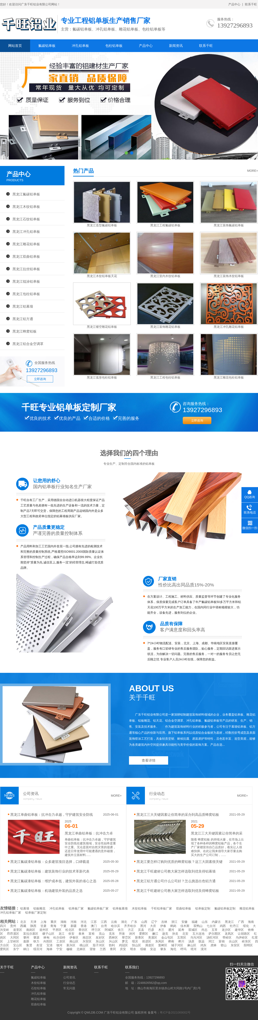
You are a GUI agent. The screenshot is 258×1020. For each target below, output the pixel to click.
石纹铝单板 (38, 988)
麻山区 (191, 945)
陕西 (33, 926)
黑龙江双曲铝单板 (26, 256)
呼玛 (183, 949)
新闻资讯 (176, 46)
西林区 (113, 937)
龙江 (61, 933)
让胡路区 (244, 933)
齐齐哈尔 (130, 926)
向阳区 (47, 941)
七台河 (211, 926)
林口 (26, 949)
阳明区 (248, 945)
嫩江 (155, 933)
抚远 (201, 941)
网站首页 (15, 46)
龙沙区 (226, 929)
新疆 (74, 926)
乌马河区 (196, 937)
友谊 (39, 945)
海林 (49, 949)
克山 (102, 933)
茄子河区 (99, 945)
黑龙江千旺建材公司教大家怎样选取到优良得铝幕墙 (176, 871)
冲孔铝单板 (80, 46)
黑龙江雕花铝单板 (26, 244)
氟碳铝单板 (46, 46)
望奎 (93, 949)
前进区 (146, 941)
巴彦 (151, 929)
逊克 (165, 933)
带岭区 (227, 937)
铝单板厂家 (76, 908)
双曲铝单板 (183, 908)
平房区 (56, 929)
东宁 (16, 949)
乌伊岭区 (242, 937)
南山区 (73, 941)
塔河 (193, 949)
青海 (53, 926)
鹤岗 (173, 926)
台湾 (104, 926)
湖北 (124, 921)
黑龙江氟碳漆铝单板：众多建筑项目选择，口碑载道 (49, 862)
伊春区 (73, 937)
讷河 (132, 933)
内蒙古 (216, 921)
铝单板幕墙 (120, 908)
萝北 (125, 941)
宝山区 (17, 945)
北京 (23, 921)
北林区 (81, 949)
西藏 (23, 926)
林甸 (46, 937)
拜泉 (122, 933)
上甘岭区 (13, 941)
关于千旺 (7, 967)
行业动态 (69, 983)
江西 (104, 921)
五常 (215, 929)
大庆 (153, 926)
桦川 (181, 941)
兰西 (103, 949)
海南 (251, 921)
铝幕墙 (24, 908)
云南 (114, 921)
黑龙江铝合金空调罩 (27, 344)
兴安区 (87, 941)
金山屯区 (167, 937)
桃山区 (84, 945)
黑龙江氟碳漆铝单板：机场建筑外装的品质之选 (46, 891)
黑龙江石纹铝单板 (26, 219)
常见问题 (69, 988)
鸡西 (223, 926)
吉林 (164, 921)
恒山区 (136, 945)
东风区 (159, 941)
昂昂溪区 (13, 933)
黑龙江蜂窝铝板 (24, 331)
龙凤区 (229, 933)
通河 (171, 929)
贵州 (13, 926)
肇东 (163, 949)
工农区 (60, 941)
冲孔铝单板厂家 (10, 912)
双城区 (192, 929)
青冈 (113, 949)
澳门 (94, 926)
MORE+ (252, 170)
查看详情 (148, 760)
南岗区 (30, 929)
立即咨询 (40, 379)
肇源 (36, 937)
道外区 (43, 929)
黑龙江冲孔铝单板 (26, 231)
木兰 (161, 929)
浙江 (174, 921)
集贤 (29, 945)
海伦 (173, 949)
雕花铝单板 (247, 908)
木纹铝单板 (139, 908)
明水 (133, 949)
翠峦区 (126, 937)
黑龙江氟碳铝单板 (26, 194)
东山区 (100, 941)
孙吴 (175, 933)
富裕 (92, 933)
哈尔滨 (115, 926)
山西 (144, 921)
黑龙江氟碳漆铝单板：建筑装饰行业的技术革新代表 (49, 871)
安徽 (184, 921)
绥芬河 (37, 949)
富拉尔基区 (30, 933)
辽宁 (154, 921)
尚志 (204, 929)
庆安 (123, 949)
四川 (3, 926)
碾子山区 (48, 933)
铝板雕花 (39, 908)
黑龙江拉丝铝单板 (26, 269)
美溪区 (152, 937)
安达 (153, 949)
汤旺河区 (212, 937)
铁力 (36, 941)
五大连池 (198, 933)
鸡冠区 (123, 945)
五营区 (181, 937)
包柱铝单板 (114, 46)
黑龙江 (229, 921)
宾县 (141, 929)
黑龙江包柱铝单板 (26, 294)
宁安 (59, 949)
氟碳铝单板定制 (224, 908)
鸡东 (203, 945)
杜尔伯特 (59, 937)
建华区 (239, 929)
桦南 (171, 941)
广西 (241, 921)
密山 (224, 945)
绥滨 (135, 941)
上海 (43, 921)
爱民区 (4, 949)
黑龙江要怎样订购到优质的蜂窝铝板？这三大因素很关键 (180, 862)
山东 (205, 921)
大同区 (14, 937)
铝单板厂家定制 (35, 912)
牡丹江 (234, 926)
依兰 (121, 929)
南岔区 (87, 937)
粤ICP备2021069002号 (175, 1012)
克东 (112, 933)
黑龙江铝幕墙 (22, 306)
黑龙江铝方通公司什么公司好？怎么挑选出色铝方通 (176, 881)
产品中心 (234, 4)
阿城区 (109, 929)
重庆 (54, 921)
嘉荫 (26, 941)
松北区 (69, 929)
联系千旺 (251, 4)
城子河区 (177, 945)
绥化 (246, 926)
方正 (131, 929)
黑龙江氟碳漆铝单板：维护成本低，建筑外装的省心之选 (53, 881)
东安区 (235, 945)
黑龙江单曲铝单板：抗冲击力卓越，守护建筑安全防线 (51, 814)
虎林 (213, 945)
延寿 (181, 929)
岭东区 (246, 941)
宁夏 (63, 926)
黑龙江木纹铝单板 (26, 207)
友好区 (100, 937)
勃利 (112, 945)
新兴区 (70, 945)
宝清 (49, 945)
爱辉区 (143, 933)
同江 (212, 941)
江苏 (94, 921)
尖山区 (233, 941)
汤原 (191, 941)
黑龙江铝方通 (22, 319)
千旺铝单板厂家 (161, 908)
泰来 (81, 933)
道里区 (17, 929)
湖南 (63, 921)
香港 (84, 926)
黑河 (143, 926)
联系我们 (132, 967)
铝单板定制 (202, 908)
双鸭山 (198, 926)
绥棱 (143, 949)
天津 (33, 921)
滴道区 (149, 945)
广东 (134, 921)
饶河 (59, 945)
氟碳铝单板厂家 (98, 908)
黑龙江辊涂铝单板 (26, 281)
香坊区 (83, 929)
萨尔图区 (215, 933)
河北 (84, 921)
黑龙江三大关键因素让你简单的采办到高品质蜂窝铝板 (178, 814)
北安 (185, 933)
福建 (195, 921)
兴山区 (113, 941)
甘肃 (43, 926)
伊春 (163, 926)
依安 (71, 933)
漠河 (204, 949)
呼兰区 (96, 929)
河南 (74, 921)
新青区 (139, 937)
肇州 (26, 937)
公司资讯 (69, 977)
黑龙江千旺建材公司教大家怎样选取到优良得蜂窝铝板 (178, 891)
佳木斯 (184, 926)
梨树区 (162, 945)
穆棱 (69, 949)
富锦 (222, 941)
